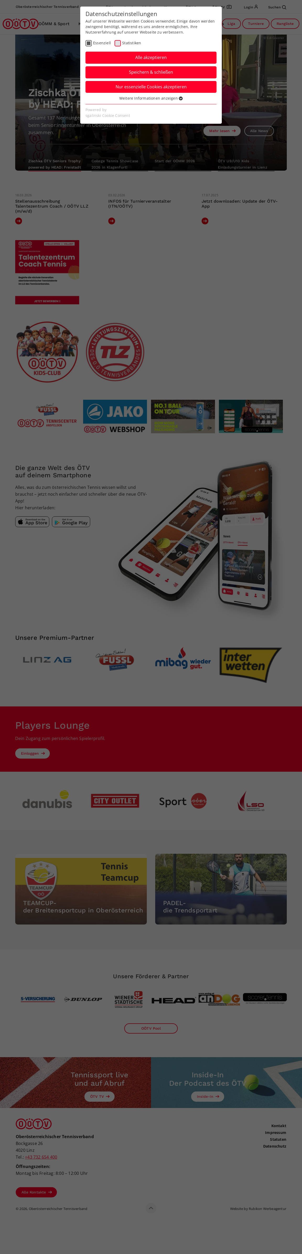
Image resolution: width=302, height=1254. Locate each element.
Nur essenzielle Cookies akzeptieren (151, 87)
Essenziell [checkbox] (102, 42)
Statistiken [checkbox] (131, 42)
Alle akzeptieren (151, 57)
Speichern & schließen (151, 72)
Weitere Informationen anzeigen (151, 98)
